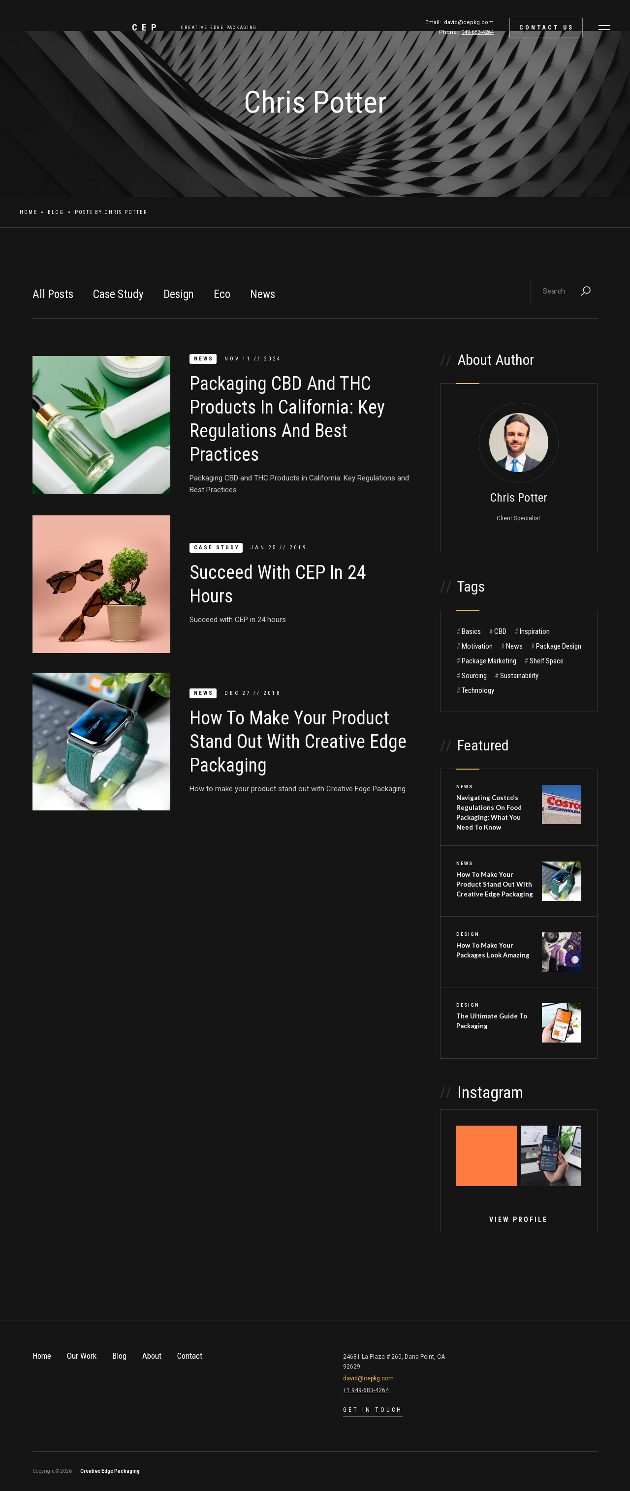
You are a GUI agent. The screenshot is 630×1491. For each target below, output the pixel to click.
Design (178, 294)
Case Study (118, 294)
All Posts (52, 294)
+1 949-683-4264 (366, 1390)
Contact (189, 1356)
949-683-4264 (477, 32)
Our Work (81, 1356)
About (151, 1356)
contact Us (546, 27)
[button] (604, 27)
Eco (222, 294)
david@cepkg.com (469, 22)
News (262, 294)
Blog (56, 212)
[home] (192, 27)
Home (28, 212)
